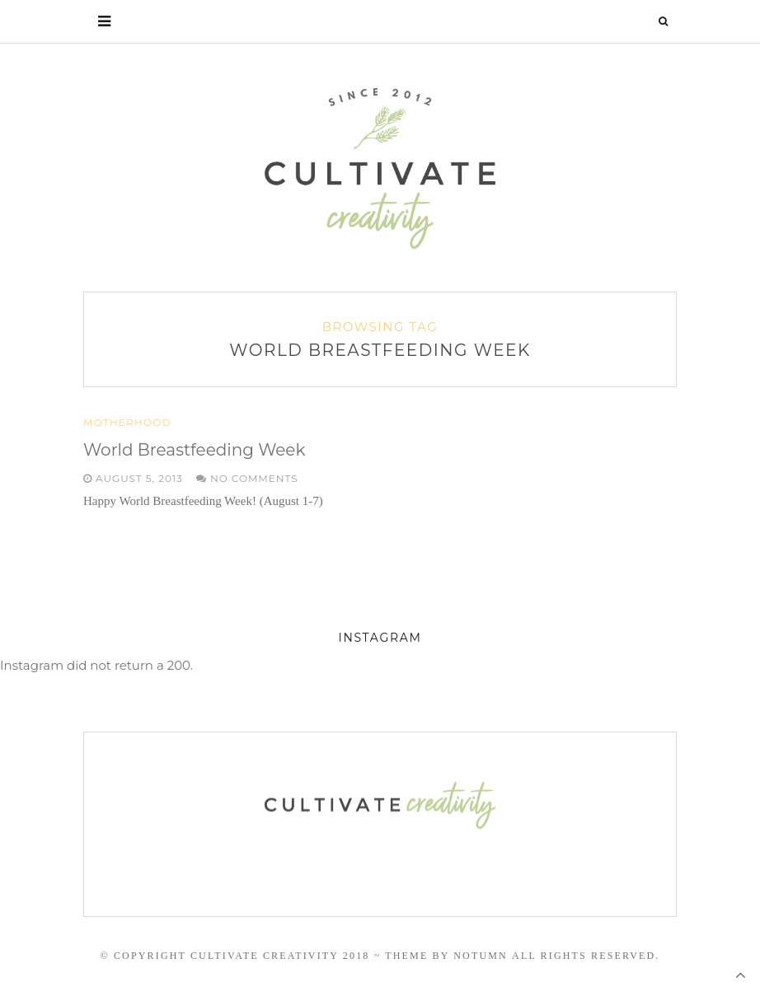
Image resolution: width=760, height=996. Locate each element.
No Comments (247, 478)
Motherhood (127, 423)
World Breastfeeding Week (194, 450)
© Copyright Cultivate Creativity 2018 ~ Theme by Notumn (303, 955)
